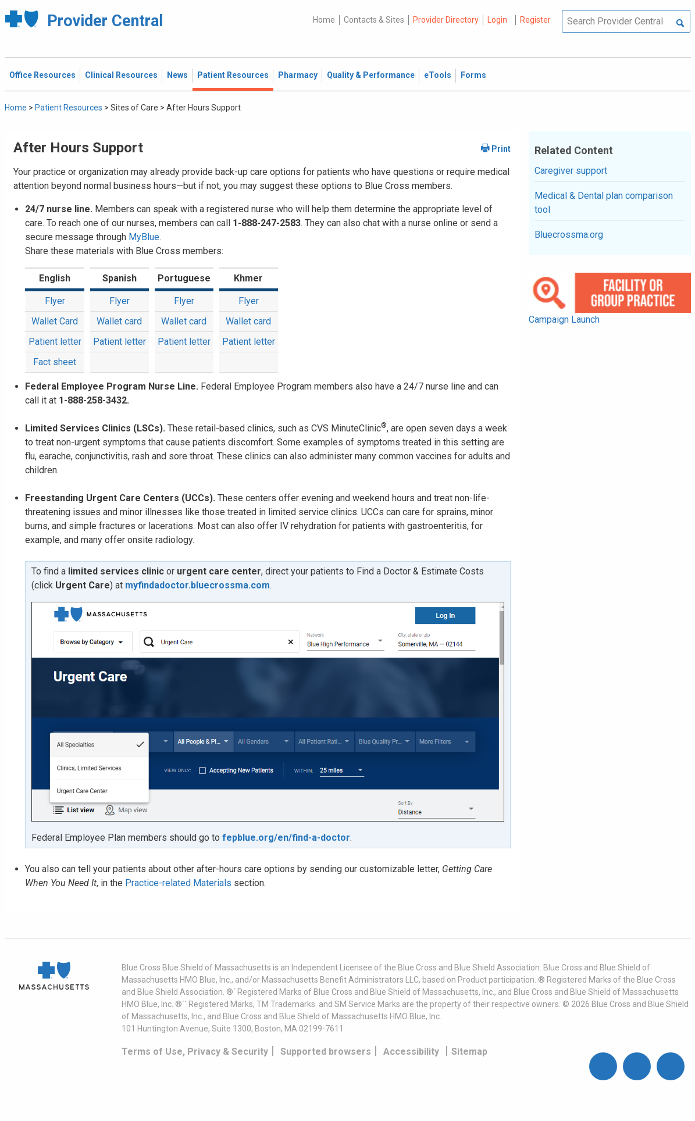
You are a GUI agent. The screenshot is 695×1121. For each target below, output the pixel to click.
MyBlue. (145, 236)
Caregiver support (570, 170)
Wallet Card (54, 321)
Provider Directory (446, 19)
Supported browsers (325, 1051)
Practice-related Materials (178, 882)
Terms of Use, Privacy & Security (195, 1051)
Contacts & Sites (374, 19)
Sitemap (469, 1051)
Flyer (55, 300)
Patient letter (54, 341)
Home (324, 19)
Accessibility (411, 1051)
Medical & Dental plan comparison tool (603, 202)
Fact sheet (54, 361)
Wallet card (119, 321)
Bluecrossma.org (568, 234)
